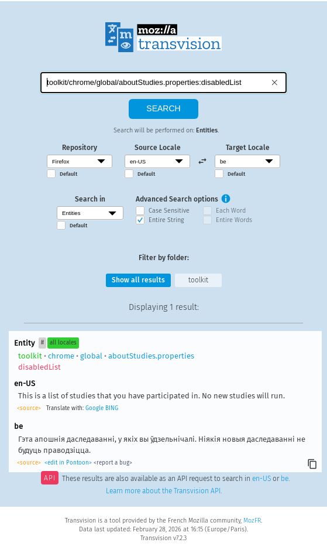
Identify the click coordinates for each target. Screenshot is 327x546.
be (284, 479)
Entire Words (234, 220)
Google (94, 408)
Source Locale (158, 148)
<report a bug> (113, 462)
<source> (29, 408)
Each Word (231, 210)
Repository (79, 148)
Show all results (138, 280)
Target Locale (248, 148)
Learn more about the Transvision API (163, 491)
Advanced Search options (177, 199)
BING (111, 408)
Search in (90, 199)
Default (68, 174)
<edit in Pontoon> (68, 462)
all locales (63, 342)
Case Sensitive (169, 210)
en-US (261, 479)
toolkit (198, 280)
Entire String (166, 220)
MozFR (252, 520)
